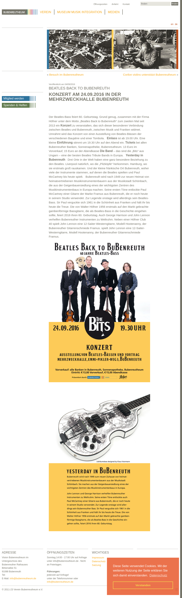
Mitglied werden (13, 98)
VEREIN (45, 12)
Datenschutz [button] (158, 575)
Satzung (96, 565)
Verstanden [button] (142, 585)
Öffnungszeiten (100, 4)
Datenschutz (99, 561)
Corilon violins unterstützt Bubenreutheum (149, 74)
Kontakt (126, 4)
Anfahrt (115, 4)
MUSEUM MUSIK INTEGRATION (79, 12)
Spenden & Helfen (15, 105)
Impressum (98, 557)
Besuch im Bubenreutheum (66, 74)
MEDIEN (114, 12)
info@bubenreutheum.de (23, 578)
